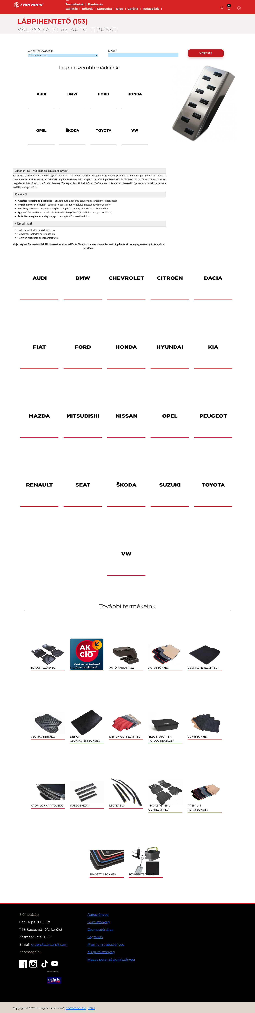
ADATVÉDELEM (76, 1008)
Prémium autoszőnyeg (106, 944)
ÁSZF (91, 1008)
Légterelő (95, 937)
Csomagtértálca (100, 930)
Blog (119, 9)
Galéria (133, 9)
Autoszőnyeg (98, 915)
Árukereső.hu (52, 971)
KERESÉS (205, 53)
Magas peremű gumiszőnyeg (111, 959)
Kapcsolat (104, 9)
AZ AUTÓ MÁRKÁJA (41, 51)
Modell (112, 51)
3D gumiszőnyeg (101, 952)
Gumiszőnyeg (98, 922)
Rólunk (87, 9)
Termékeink (75, 4)
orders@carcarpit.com (49, 944)
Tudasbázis (150, 9)
